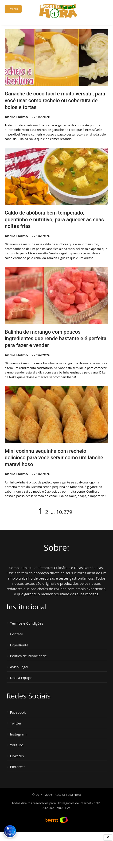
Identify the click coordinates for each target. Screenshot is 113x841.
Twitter (16, 723)
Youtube (17, 745)
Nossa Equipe (21, 677)
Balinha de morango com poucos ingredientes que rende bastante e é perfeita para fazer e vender (55, 338)
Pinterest (17, 767)
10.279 (64, 511)
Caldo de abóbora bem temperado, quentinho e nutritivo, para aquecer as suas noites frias (54, 219)
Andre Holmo (16, 116)
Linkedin (17, 756)
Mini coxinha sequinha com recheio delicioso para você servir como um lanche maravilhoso (54, 457)
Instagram (18, 734)
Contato (16, 634)
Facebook (18, 712)
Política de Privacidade (28, 656)
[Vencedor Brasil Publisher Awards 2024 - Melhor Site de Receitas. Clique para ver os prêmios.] (9, 831)
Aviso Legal (19, 667)
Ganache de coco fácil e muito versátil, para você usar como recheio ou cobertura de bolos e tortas (55, 100)
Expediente (19, 645)
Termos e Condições (26, 623)
